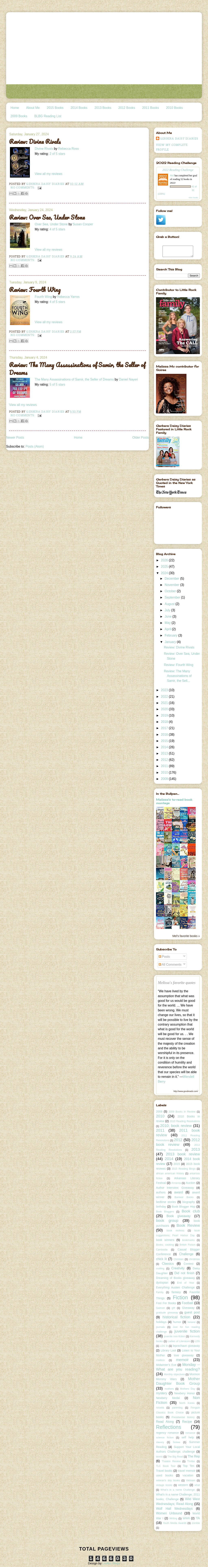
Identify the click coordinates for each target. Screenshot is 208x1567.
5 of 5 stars (57, 384)
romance (190, 1432)
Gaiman (160, 1308)
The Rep (194, 1456)
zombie (196, 1523)
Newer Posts (15, 437)
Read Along (165, 1421)
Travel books (164, 1470)
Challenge (186, 1254)
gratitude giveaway (167, 1312)
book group (167, 1220)
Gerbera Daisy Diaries (179, 138)
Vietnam (190, 1480)
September (173, 597)
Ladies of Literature (179, 1341)
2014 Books (79, 108)
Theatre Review (171, 1461)
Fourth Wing (43, 296)
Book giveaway (179, 1216)
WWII (186, 1518)
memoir (182, 1360)
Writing (173, 1518)
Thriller (191, 1461)
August (170, 604)
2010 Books (174, 108)
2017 (165, 728)
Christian (178, 1259)
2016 (165, 734)
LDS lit (164, 1346)
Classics (168, 1263)
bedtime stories (166, 1202)
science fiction (165, 1437)
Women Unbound (169, 1513)
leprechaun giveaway (186, 1345)
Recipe (187, 1421)
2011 (165, 766)
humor (177, 1322)
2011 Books (150, 108)
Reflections (168, 1427)
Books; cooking (165, 1244)
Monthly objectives (174, 1374)
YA (198, 1518)
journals (160, 1327)
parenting (177, 1407)
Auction (190, 1182)
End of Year (185, 1282)
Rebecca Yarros (68, 296)
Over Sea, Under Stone (51, 224)
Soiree (176, 1442)
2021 (165, 703)
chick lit (161, 1259)
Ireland (191, 1322)
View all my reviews (48, 174)
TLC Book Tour (166, 1466)
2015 (165, 741)
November (172, 585)
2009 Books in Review (182, 1111)
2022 (165, 696)
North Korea (186, 1403)
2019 (165, 715)
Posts (164, 956)
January (171, 642)
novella (160, 1407)
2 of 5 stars (57, 153)
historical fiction (176, 1317)
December (172, 578)
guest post (192, 1312)
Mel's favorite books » (186, 936)
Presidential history (183, 1417)
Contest (188, 1263)
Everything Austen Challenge (175, 1287)
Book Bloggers (165, 1211)
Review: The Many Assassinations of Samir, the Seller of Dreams (77, 368)
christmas (194, 1259)
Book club (191, 1211)
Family (160, 1292)
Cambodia (162, 1249)
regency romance (167, 1432)
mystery (161, 1393)
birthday (161, 1206)
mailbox (160, 1360)
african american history (170, 1173)
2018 (165, 721)
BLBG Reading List (47, 116)
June (168, 616)
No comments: (23, 187)
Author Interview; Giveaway (175, 1187)
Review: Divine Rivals (35, 141)
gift (173, 1308)
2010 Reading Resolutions (185, 1121)
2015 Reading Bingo (184, 1168)
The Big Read (175, 1456)
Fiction (180, 1297)
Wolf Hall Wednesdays (174, 1508)
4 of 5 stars (57, 229)
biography (188, 1202)
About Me (33, 108)
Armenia (176, 1183)
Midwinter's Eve (166, 1364)
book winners (165, 1240)
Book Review (188, 1225)
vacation (188, 1475)
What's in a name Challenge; (177, 1489)
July (168, 610)
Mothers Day (187, 1388)
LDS (197, 1341)
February (171, 635)
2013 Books (102, 108)
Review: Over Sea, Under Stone (47, 217)
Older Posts (140, 437)
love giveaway (184, 1355)
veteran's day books (168, 1480)
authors (161, 1192)
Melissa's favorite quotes (177, 983)
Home (15, 108)
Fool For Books (166, 1303)
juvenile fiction (187, 1331)
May (168, 623)
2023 (165, 690)
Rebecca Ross (68, 148)
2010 (165, 772)
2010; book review (176, 1125)
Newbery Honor (184, 1393)
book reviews (175, 1230)
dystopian (162, 1282)
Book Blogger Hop (183, 1206)
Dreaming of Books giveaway (175, 1278)
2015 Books (55, 108)
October (171, 591)
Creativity (178, 1268)
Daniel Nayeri (128, 379)
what (197, 1485)
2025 (165, 566)
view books (193, 197)
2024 (165, 573)
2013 (165, 753)
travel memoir (186, 1470)
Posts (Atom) (34, 446)
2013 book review (183, 1154)
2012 (165, 759)
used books (164, 1475)
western (183, 1485)
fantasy (176, 1292)
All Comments (170, 964)
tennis (159, 1456)
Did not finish (184, 1273)
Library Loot (168, 1350)
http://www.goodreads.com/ (185, 1091)
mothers (169, 1388)
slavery (160, 1442)
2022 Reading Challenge (178, 169)
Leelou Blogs (111, 1563)
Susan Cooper (83, 224)
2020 (165, 709)
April (168, 629)
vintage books (164, 1485)
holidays (161, 1322)
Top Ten (188, 1465)
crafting (160, 1268)
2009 (165, 779)
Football (187, 1303)
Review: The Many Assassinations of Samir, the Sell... (178, 675)
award (178, 1192)
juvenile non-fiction (174, 1336)
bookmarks (188, 1240)
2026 (165, 560)
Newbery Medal (168, 1398)
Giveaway (188, 1307)
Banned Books (184, 1197)
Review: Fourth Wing (35, 290)
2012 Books (126, 108)
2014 (165, 747)
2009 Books (19, 116)
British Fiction (187, 1244)
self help (188, 1437)
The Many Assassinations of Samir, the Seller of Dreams (74, 379)
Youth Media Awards (174, 1523)
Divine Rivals (44, 148)
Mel (172, 175)
